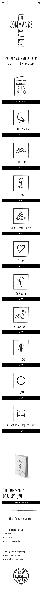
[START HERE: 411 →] (21, 102)
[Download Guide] (21, 502)
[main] (21, 62)
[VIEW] (21, 135)
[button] (2, 3)
